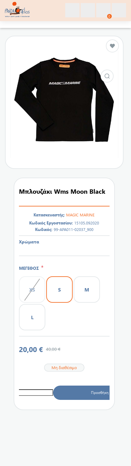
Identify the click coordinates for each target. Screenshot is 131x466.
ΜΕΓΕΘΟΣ (30, 268)
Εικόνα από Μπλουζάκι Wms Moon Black (107, 76)
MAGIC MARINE (80, 214)
